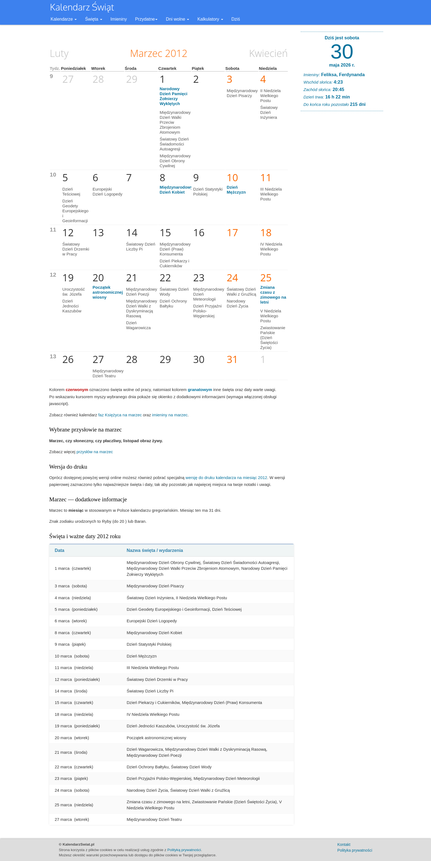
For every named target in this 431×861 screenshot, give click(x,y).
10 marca (63, 656)
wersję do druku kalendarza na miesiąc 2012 (226, 477)
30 (341, 51)
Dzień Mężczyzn (236, 189)
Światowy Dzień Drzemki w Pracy (75, 249)
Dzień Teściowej (71, 191)
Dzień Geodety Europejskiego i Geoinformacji (75, 211)
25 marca (63, 804)
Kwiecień (268, 53)
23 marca (63, 778)
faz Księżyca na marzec (120, 414)
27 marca (63, 819)
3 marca (62, 586)
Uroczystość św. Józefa (73, 291)
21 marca (63, 752)
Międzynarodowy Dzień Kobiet (176, 189)
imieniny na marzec (169, 414)
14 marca (63, 691)
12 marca (63, 679)
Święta (93, 19)
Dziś (235, 19)
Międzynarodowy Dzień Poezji (141, 291)
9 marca (62, 644)
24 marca (63, 790)
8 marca (62, 632)
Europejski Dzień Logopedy (107, 191)
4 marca (62, 597)
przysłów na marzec (94, 451)
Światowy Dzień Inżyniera (269, 112)
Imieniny (118, 19)
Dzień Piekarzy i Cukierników (174, 263)
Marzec (146, 53)
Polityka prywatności (354, 850)
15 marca (63, 702)
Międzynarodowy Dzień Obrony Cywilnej (175, 160)
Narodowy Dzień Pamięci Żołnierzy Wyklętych (173, 96)
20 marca (63, 737)
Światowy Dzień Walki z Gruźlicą (241, 291)
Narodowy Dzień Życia (237, 303)
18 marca (63, 714)
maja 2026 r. (342, 64)
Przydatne (146, 19)
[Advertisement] (342, 199)
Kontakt (343, 844)
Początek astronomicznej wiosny (108, 292)
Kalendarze (64, 19)
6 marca (62, 620)
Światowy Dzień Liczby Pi (140, 246)
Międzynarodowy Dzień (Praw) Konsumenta (175, 249)
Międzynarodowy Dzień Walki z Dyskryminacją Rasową (141, 308)
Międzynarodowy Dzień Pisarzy (242, 93)
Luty (59, 53)
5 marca (62, 609)
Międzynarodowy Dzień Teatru (108, 373)
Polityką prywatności (184, 850)
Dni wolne (177, 19)
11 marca (63, 667)
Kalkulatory (210, 19)
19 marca (63, 726)
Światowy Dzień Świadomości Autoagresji (174, 144)
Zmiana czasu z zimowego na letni (273, 294)
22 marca (63, 766)
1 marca (62, 568)
